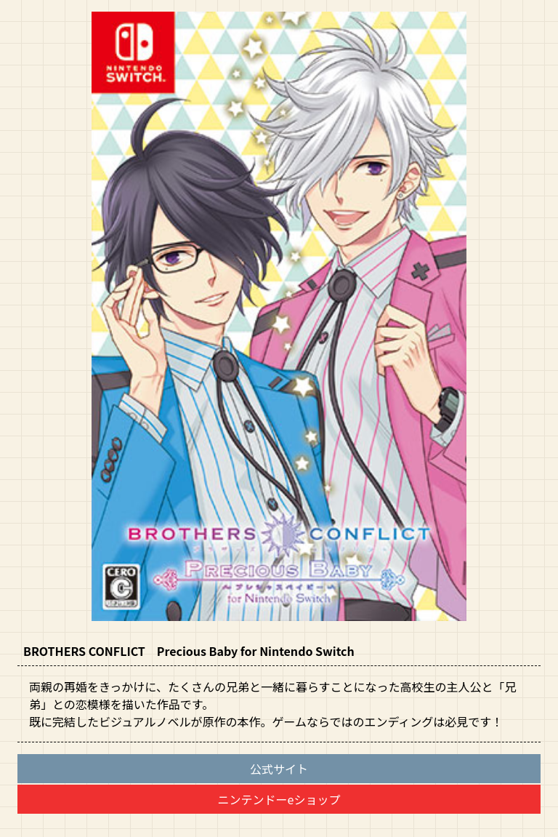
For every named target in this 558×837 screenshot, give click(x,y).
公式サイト (279, 768)
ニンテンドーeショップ (279, 799)
